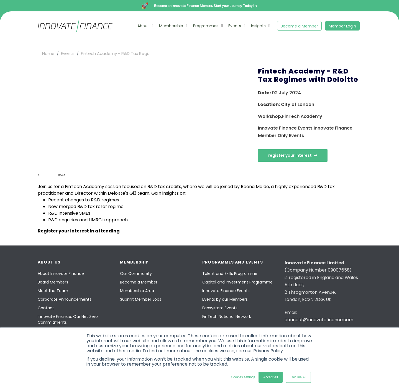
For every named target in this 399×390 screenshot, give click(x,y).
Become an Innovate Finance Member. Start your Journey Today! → (205, 6)
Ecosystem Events (219, 308)
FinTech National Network (226, 316)
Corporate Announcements (64, 299)
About (143, 26)
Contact (46, 308)
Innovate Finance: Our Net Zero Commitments (68, 319)
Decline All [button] (298, 377)
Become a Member (299, 26)
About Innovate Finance (61, 273)
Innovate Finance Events (226, 290)
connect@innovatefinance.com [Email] (319, 319)
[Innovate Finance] (75, 30)
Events (234, 26)
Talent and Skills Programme (229, 273)
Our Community (136, 273)
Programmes (205, 26)
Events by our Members (225, 299)
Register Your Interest (292, 155)
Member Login (342, 26)
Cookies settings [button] (243, 377)
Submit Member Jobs (140, 299)
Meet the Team (53, 290)
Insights (258, 26)
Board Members (53, 282)
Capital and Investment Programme (237, 282)
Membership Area (137, 290)
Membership (171, 26)
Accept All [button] (270, 377)
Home (48, 53)
